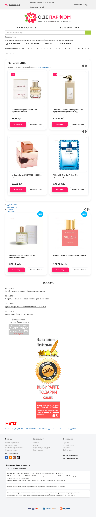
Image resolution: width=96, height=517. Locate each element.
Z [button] (23, 53)
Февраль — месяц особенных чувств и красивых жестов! (27, 299)
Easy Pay (15, 429)
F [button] (44, 48)
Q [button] (78, 48)
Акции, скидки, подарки (41, 448)
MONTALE (37, 429)
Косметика (64, 429)
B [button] (31, 48)
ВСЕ (23, 48)
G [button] (47, 48)
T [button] (88, 48)
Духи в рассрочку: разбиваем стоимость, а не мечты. (25, 307)
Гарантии (66, 443)
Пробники (65, 44)
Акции (40, 2)
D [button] (37, 48)
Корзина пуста (10, 37)
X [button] (16, 53)
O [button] (72, 48)
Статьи (35, 445)
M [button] (65, 48)
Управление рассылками (14, 448)
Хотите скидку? (14, 5)
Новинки (33, 2)
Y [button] (20, 53)
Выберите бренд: (12, 48)
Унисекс (49, 44)
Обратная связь (11, 450)
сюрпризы (79, 429)
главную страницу (43, 67)
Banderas (8, 429)
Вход (85, 5)
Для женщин (13, 44)
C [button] (34, 48)
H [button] (50, 48)
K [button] (59, 48)
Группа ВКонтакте (53, 429)
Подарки (72, 429)
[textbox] (45, 33)
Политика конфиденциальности (18, 465)
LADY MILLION (29, 429)
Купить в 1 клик (36, 124)
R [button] (82, 48)
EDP (21, 428)
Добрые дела (67, 450)
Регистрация (77, 5)
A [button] (28, 48)
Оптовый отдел (68, 445)
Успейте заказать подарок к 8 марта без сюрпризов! (25, 291)
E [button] (41, 48)
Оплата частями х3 (37, 7)
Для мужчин (32, 44)
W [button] (13, 53)
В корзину (18, 124)
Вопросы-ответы (11, 445)
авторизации (69, 40)
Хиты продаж (49, 2)
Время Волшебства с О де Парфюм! (19, 314)
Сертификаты (38, 450)
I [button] (53, 48)
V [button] (10, 53)
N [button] (69, 48)
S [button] (85, 48)
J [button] (56, 48)
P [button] (75, 48)
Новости (36, 443)
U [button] (6, 53)
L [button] (62, 48)
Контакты (66, 448)
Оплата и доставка (12, 443)
